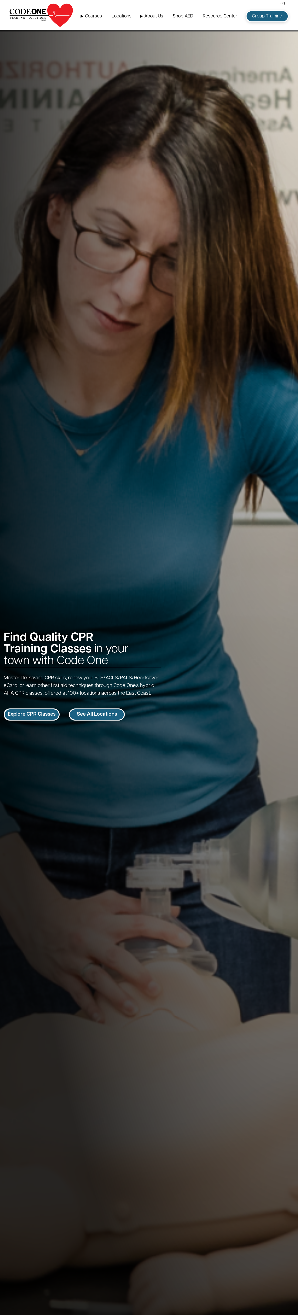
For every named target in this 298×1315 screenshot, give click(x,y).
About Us (153, 16)
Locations (122, 16)
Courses (93, 16)
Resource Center (220, 16)
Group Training (267, 16)
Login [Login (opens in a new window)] (283, 3)
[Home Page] (41, 15)
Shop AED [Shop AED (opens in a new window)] (183, 16)
